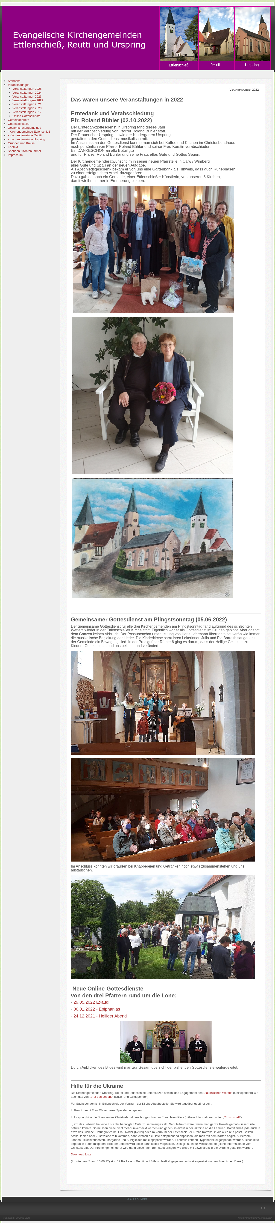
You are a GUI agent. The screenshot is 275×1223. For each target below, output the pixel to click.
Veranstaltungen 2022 (27, 100)
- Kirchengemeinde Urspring (26, 139)
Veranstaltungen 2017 (27, 112)
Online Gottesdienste (26, 116)
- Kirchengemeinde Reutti (25, 135)
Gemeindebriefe (18, 120)
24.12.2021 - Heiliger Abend (100, 1016)
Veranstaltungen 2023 (27, 96)
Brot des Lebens (101, 1096)
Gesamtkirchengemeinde (24, 127)
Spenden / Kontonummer (24, 151)
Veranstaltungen (18, 85)
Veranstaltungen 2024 (27, 92)
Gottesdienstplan (19, 123)
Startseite (14, 81)
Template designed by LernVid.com (254, 1218)
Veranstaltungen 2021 (27, 104)
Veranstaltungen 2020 (27, 108)
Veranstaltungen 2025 (27, 88)
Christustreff (232, 1117)
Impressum (15, 155)
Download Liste (81, 1154)
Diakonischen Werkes (217, 1093)
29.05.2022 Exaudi (91, 1002)
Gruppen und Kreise (21, 143)
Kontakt (13, 147)
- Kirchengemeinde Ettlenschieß (29, 131)
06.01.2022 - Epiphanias (96, 1009)
